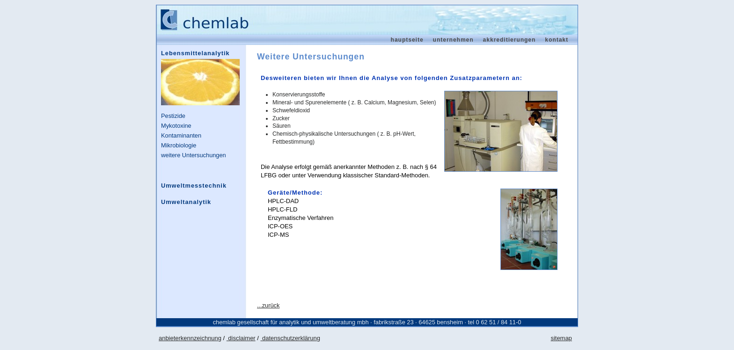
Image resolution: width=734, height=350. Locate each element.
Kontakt (556, 39)
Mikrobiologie (178, 145)
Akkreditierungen (509, 39)
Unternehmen (453, 39)
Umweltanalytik (186, 201)
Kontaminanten (181, 135)
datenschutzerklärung (290, 338)
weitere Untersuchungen (193, 155)
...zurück (268, 305)
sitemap (561, 338)
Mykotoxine (176, 125)
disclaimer (241, 338)
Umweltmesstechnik (194, 185)
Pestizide (173, 115)
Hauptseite (407, 39)
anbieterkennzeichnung (190, 338)
